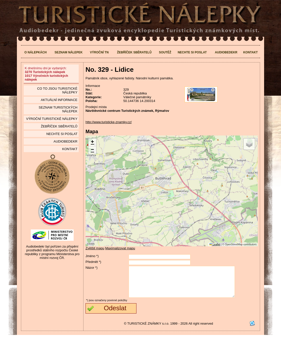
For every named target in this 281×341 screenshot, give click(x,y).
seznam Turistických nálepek (58, 109)
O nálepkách (35, 52)
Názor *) (92, 267)
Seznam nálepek (68, 52)
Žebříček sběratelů (134, 52)
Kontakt (250, 52)
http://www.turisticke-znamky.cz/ (109, 122)
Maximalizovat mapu (120, 248)
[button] (92, 142)
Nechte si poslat (192, 52)
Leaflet (214, 244)
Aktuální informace (59, 100)
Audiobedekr (226, 52)
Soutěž (165, 52)
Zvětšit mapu (95, 248)
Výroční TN (99, 52)
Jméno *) (92, 256)
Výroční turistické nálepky (51, 119)
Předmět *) (93, 262)
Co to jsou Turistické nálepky (57, 90)
